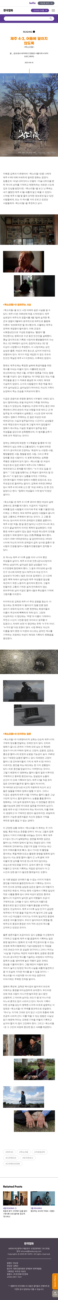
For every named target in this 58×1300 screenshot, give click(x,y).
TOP (55, 1294)
